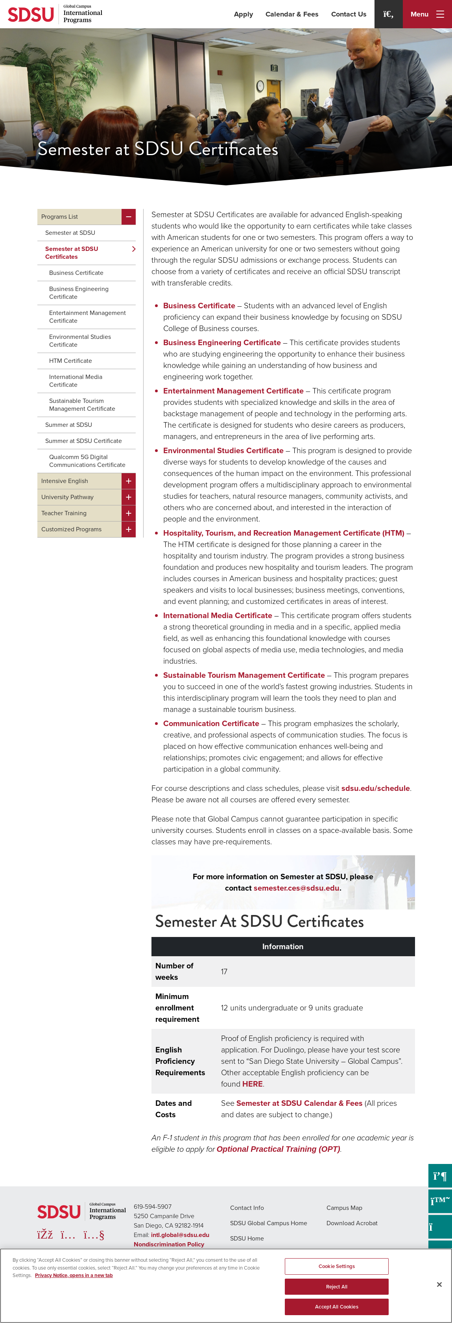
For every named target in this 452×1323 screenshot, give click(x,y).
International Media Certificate (75, 380)
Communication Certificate (211, 723)
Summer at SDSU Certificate (83, 440)
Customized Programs (71, 529)
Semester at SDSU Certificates (71, 252)
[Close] (439, 1284)
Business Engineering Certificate (79, 292)
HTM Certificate (70, 360)
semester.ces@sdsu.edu (296, 888)
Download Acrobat (352, 1223)
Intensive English (64, 480)
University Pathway (67, 496)
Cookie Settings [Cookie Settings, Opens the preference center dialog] (337, 1266)
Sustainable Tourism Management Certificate (82, 404)
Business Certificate (76, 272)
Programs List (59, 216)
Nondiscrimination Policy (169, 1244)
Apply (243, 14)
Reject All (336, 1286)
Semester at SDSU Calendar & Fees (299, 1103)
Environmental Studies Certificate (80, 340)
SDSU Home (247, 1238)
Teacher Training (64, 513)
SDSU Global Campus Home (268, 1223)
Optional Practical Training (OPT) (278, 1149)
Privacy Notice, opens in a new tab (74, 1275)
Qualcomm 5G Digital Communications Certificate (87, 460)
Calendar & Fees (292, 14)
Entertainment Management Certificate (87, 316)
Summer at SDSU (68, 424)
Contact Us (349, 14)
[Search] (389, 14)
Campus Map (344, 1207)
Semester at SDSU (70, 232)
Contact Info (247, 1207)
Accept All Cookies (336, 1306)
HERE (252, 1084)
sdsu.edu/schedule (375, 788)
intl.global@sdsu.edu (180, 1234)
